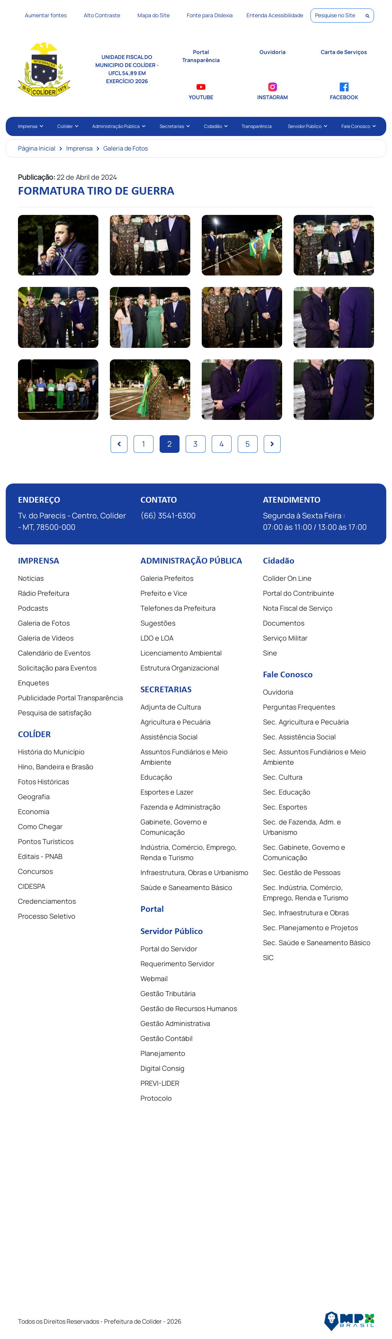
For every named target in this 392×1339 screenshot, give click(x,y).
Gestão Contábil (166, 1038)
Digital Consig (162, 1068)
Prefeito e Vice (163, 593)
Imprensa (79, 148)
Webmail (154, 978)
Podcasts (33, 608)
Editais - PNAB (40, 856)
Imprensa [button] (29, 126)
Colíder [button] (67, 126)
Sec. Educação (286, 792)
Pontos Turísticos (46, 841)
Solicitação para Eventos (57, 667)
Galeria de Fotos (125, 148)
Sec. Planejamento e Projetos (310, 927)
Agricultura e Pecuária (175, 721)
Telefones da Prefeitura (178, 608)
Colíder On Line (287, 578)
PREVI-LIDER (159, 1083)
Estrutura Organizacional (179, 667)
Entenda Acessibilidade (275, 15)
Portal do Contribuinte (298, 593)
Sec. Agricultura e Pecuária (306, 721)
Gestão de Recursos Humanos (188, 1008)
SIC (268, 957)
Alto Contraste (102, 15)
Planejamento (162, 1053)
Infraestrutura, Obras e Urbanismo (194, 872)
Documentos (283, 623)
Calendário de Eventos (54, 652)
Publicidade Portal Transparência (70, 697)
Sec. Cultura (282, 777)
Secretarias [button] (174, 126)
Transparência (257, 126)
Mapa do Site (153, 15)
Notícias (31, 578)
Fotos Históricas (43, 781)
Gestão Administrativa (175, 1023)
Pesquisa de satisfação (54, 712)
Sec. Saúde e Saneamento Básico (317, 942)
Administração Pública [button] (118, 126)
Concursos (35, 871)
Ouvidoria (278, 692)
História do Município (51, 751)
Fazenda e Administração (180, 806)
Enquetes (33, 682)
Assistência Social (169, 736)
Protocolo (156, 1098)
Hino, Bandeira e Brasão (55, 766)
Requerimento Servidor (177, 963)
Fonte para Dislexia (210, 15)
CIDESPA (31, 886)
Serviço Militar (285, 637)
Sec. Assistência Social (299, 736)
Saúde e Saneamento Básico (186, 887)
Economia (33, 811)
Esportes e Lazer (166, 792)
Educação (156, 777)
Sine (270, 652)
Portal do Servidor (168, 948)
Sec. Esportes (285, 806)
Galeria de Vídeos (46, 637)
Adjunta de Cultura (170, 706)
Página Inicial (37, 148)
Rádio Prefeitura (43, 593)
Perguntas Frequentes (299, 706)
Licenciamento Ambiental (181, 652)
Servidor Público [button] (306, 126)
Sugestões (157, 623)
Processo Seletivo (46, 916)
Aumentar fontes (46, 15)
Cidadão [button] (215, 126)
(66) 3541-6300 (168, 515)
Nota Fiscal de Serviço (298, 608)
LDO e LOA (156, 637)
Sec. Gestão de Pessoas (301, 872)
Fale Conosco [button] (357, 126)
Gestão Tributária (168, 993)
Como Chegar (40, 826)
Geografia (34, 796)
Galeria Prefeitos (166, 578)
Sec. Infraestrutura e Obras (306, 912)
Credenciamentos (47, 901)
